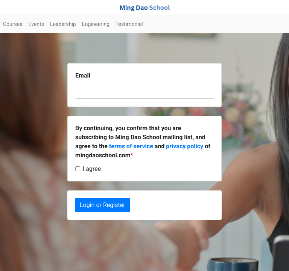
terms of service (131, 146)
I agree (92, 168)
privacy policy (184, 146)
